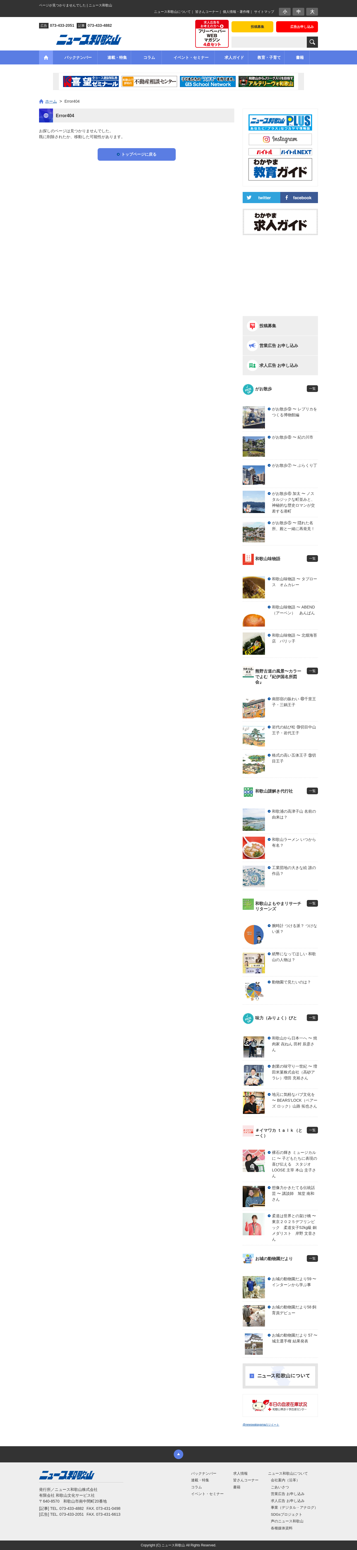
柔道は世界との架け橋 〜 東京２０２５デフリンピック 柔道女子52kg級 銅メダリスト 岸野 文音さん (295, 1227)
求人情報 (240, 1473)
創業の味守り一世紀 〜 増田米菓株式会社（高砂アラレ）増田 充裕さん (294, 1072)
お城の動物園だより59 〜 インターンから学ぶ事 (294, 1282)
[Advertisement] (280, 276)
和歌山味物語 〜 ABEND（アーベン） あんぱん (293, 610)
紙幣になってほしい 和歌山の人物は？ (294, 957)
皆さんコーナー (207, 12)
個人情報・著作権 (236, 12)
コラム (196, 1487)
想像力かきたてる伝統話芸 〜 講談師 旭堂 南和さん (293, 1193)
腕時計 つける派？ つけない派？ (294, 928)
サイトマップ (264, 12)
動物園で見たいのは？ (291, 982)
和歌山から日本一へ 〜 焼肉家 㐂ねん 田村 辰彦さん (294, 1044)
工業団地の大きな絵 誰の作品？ (294, 870)
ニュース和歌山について (172, 12)
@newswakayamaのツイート (261, 1424)
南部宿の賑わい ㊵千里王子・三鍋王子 (294, 702)
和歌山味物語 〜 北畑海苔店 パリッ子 (294, 638)
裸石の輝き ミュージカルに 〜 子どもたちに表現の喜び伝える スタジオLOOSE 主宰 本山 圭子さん (294, 1164)
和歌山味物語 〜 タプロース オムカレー (294, 582)
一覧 (312, 389)
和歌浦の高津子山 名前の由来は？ (294, 814)
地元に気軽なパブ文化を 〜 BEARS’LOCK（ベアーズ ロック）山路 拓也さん (294, 1100)
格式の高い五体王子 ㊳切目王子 (294, 758)
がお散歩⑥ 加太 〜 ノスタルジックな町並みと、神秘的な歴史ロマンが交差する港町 (293, 502)
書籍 (236, 1487)
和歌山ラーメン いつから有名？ (294, 842)
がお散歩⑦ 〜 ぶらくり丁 (294, 465)
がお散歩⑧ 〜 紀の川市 (292, 437)
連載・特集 (200, 1480)
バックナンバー (203, 1473)
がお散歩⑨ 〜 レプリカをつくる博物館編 (294, 412)
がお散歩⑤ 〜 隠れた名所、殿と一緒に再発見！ (293, 526)
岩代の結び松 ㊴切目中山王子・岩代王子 (294, 730)
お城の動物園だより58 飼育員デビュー (294, 1310)
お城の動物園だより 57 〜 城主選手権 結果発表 (294, 1338)
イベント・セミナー (207, 1494)
